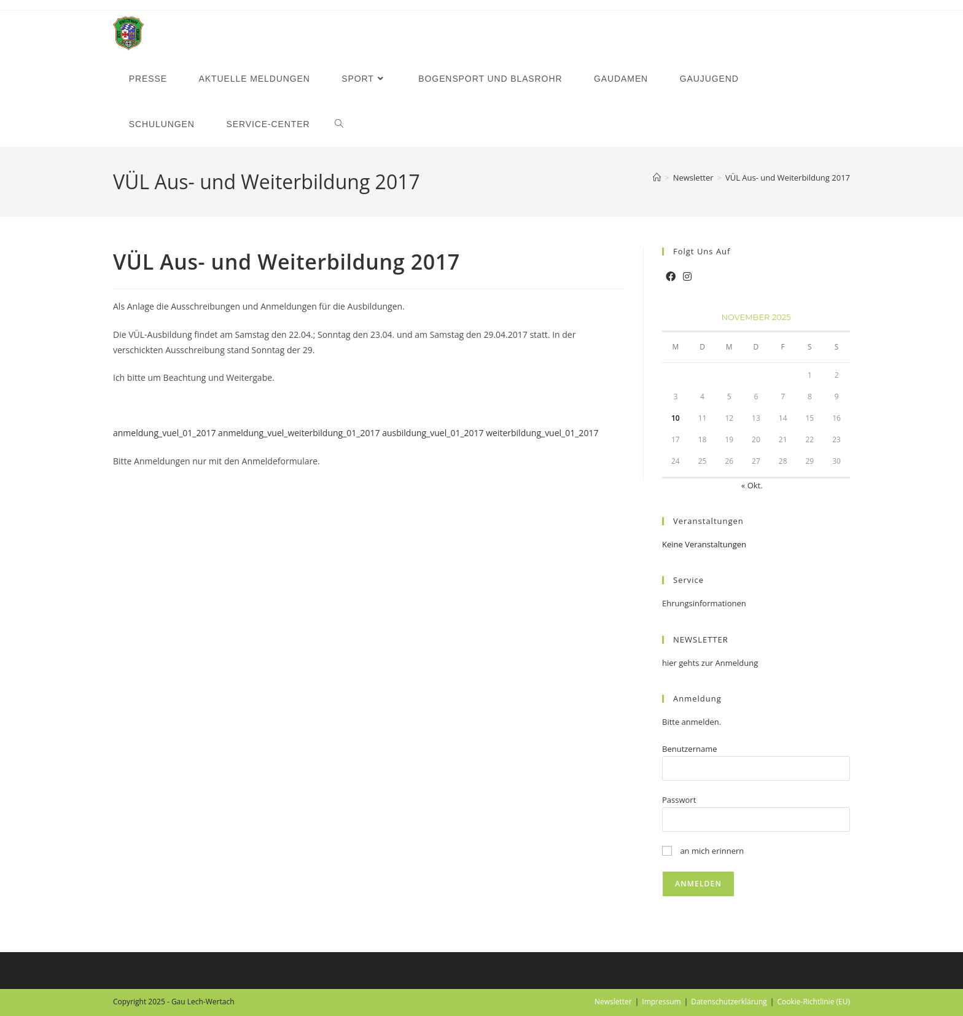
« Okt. (752, 485)
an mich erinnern (703, 850)
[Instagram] (687, 277)
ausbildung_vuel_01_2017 (432, 433)
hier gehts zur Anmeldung (710, 662)
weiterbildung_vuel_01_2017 (542, 433)
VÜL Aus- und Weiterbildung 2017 (787, 177)
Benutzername (689, 748)
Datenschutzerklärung (729, 1001)
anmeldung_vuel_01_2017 (164, 433)
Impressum (661, 1001)
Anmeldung (697, 698)
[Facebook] (671, 277)
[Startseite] (657, 177)
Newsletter (613, 1001)
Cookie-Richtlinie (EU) (813, 1001)
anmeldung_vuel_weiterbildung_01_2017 (299, 433)
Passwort (679, 799)
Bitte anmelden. (691, 721)
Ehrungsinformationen (704, 603)
